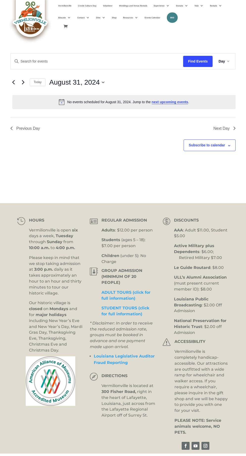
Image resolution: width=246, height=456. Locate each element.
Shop (114, 17)
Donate (179, 5)
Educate (62, 17)
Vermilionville (65, 5)
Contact (81, 17)
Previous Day (25, 128)
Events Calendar (152, 17)
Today (38, 82)
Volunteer (108, 5)
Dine (98, 17)
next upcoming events (170, 102)
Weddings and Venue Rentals (133, 5)
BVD (172, 17)
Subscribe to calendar (207, 145)
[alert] (124, 102)
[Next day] (23, 82)
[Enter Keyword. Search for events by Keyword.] (97, 61)
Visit (196, 5)
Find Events (198, 61)
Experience (159, 5)
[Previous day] (13, 82)
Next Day (224, 128)
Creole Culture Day (87, 5)
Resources (128, 17)
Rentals (213, 5)
